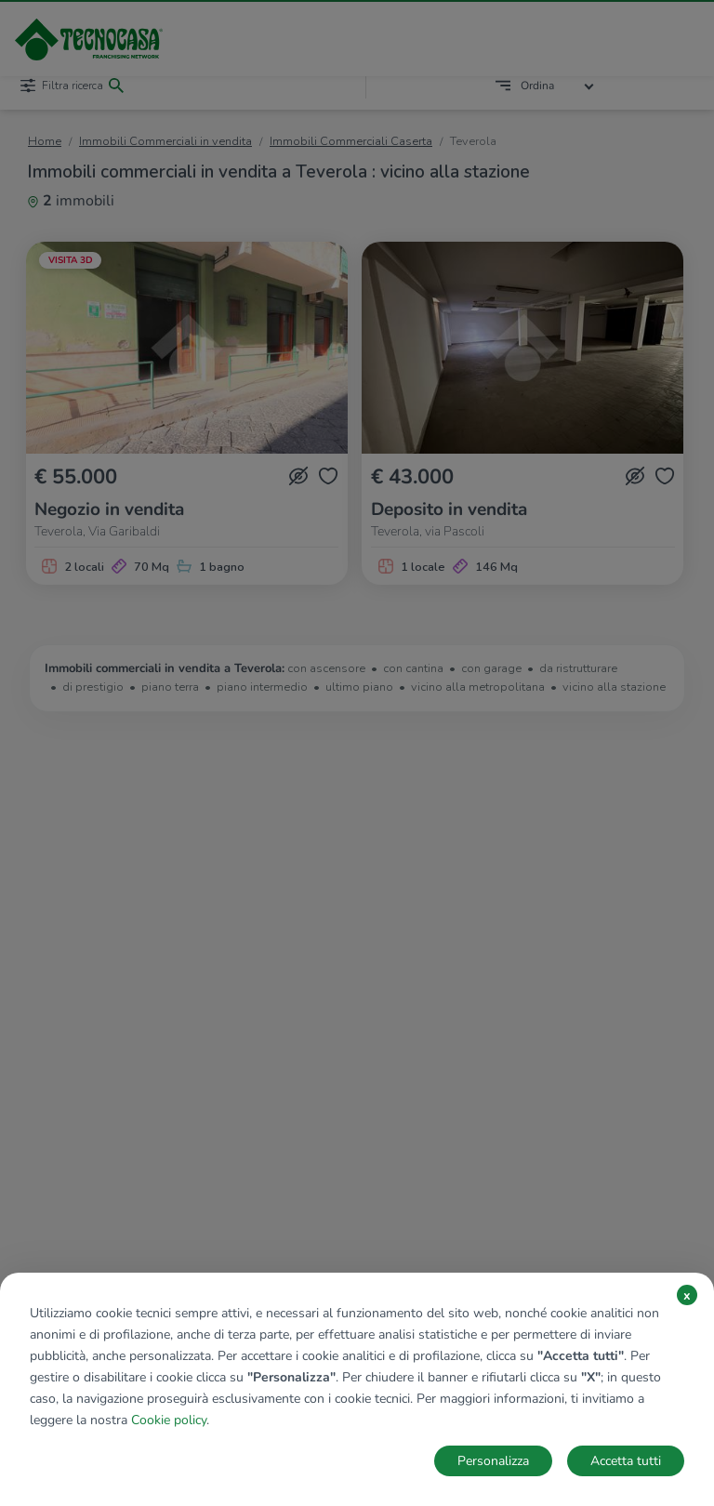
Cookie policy (168, 1420)
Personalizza (493, 1461)
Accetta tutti (625, 1461)
